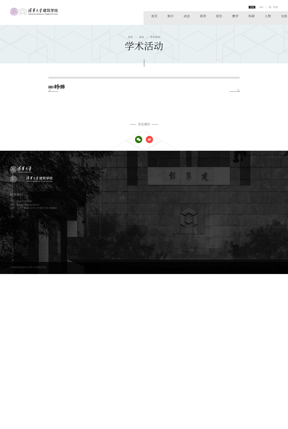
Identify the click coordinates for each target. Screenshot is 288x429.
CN (250, 7)
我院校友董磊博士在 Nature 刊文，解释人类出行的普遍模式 (118, 161)
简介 (138, 15)
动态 (155, 15)
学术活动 (155, 37)
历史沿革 (131, 333)
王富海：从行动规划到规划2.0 (96, 198)
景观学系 (249, 333)
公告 (188, 328)
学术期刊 (249, 384)
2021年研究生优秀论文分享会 (96, 86)
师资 (129, 375)
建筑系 (248, 323)
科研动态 (249, 358)
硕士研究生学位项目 (137, 354)
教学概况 (190, 349)
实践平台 (249, 380)
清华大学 (249, 375)
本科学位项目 (133, 349)
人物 (240, 15)
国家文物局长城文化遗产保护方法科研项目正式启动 (112, 217)
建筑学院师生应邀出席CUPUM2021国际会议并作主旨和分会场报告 (124, 104)
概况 (188, 375)
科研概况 (249, 349)
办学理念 (131, 328)
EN (260, 7)
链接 (274, 15)
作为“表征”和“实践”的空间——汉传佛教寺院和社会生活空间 (118, 123)
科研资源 (249, 354)
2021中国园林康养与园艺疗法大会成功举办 (106, 142)
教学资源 (190, 354)
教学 (206, 15)
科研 (223, 15)
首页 (120, 15)
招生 (189, 15)
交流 (257, 15)
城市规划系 (250, 328)
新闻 (188, 323)
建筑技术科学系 (253, 337)
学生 (129, 380)
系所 (172, 15)
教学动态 (190, 358)
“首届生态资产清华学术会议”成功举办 (102, 179)
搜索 (275, 7)
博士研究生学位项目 (137, 358)
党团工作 (190, 337)
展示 (188, 380)
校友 (129, 384)
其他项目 (131, 363)
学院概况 (131, 323)
